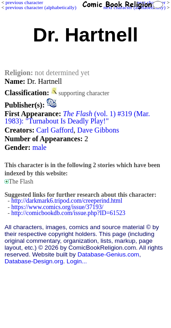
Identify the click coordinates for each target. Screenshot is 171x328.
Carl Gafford (54, 130)
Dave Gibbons (98, 130)
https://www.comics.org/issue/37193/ (57, 207)
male (39, 147)
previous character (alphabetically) (40, 7)
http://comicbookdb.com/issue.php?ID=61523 (68, 213)
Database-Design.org (34, 261)
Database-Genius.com (108, 254)
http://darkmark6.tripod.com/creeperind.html (67, 200)
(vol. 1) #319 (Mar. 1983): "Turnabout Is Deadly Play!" (77, 117)
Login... (77, 261)
